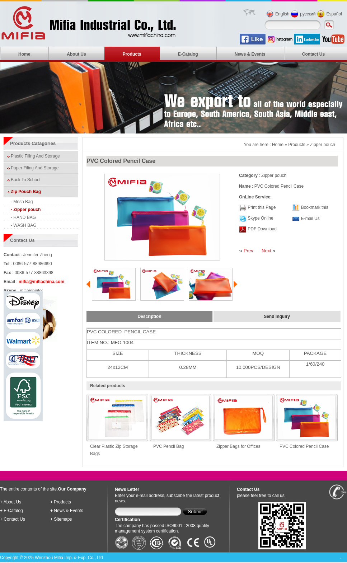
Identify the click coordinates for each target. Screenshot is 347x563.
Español (334, 14)
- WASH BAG (24, 225)
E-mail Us (310, 218)
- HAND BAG (23, 217)
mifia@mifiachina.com (41, 281)
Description (149, 316)
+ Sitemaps (61, 519)
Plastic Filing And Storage (35, 156)
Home (24, 54)
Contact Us (313, 54)
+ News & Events (66, 510)
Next (266, 250)
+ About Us (10, 502)
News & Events (250, 54)
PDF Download (262, 228)
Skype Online (260, 218)
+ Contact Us (12, 519)
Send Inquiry (277, 316)
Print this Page (262, 207)
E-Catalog (188, 54)
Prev (248, 250)
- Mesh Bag (22, 201)
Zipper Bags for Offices (238, 446)
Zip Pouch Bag (26, 191)
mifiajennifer (31, 290)
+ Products (60, 502)
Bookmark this (314, 207)
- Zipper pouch (26, 209)
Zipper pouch (322, 144)
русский (307, 14)
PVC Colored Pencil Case (304, 446)
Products (132, 54)
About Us (76, 54)
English (282, 14)
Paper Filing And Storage (34, 167)
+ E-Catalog (11, 510)
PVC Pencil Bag (168, 446)
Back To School (26, 179)
